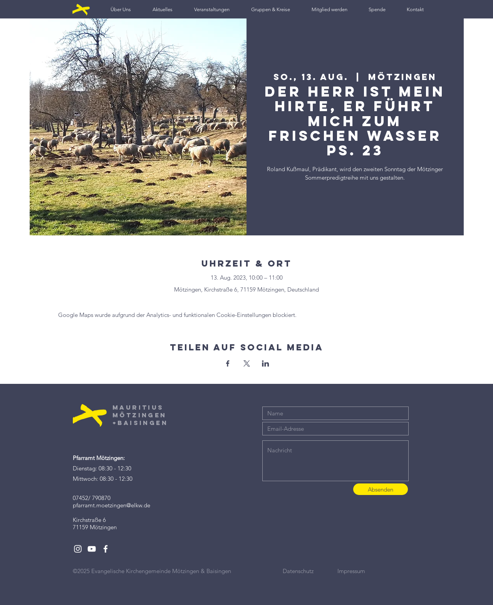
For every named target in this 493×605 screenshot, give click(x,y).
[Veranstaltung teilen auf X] (246, 363)
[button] (121, 9)
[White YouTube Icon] (92, 549)
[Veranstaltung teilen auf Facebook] (227, 363)
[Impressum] (364, 570)
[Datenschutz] (310, 570)
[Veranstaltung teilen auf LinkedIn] (265, 363)
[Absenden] (380, 489)
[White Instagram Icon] (78, 549)
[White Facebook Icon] (106, 549)
